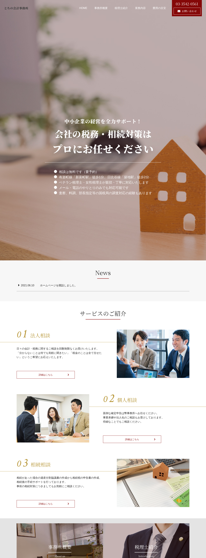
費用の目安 (159, 8)
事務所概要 (101, 8)
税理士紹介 (121, 8)
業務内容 (140, 8)
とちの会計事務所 (23, 8)
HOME (83, 8)
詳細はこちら (35, 374)
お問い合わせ (189, 11)
